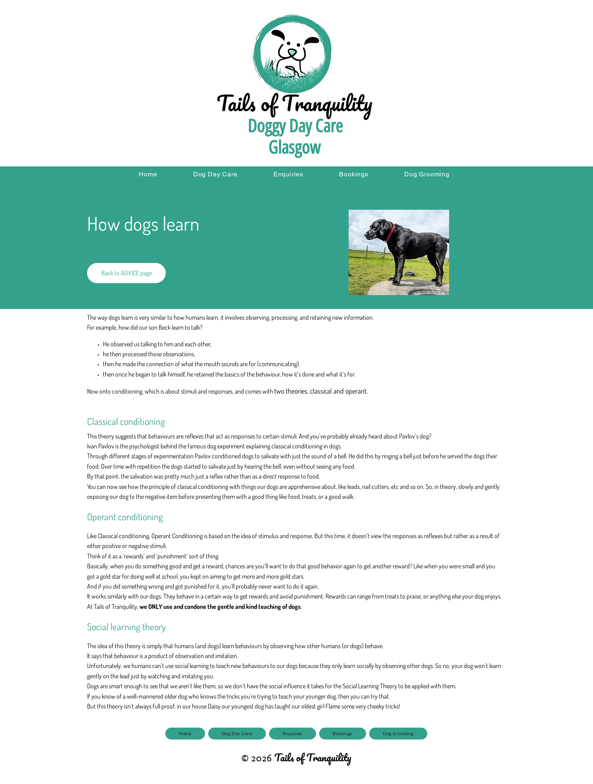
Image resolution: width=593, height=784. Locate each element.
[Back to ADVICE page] (126, 273)
